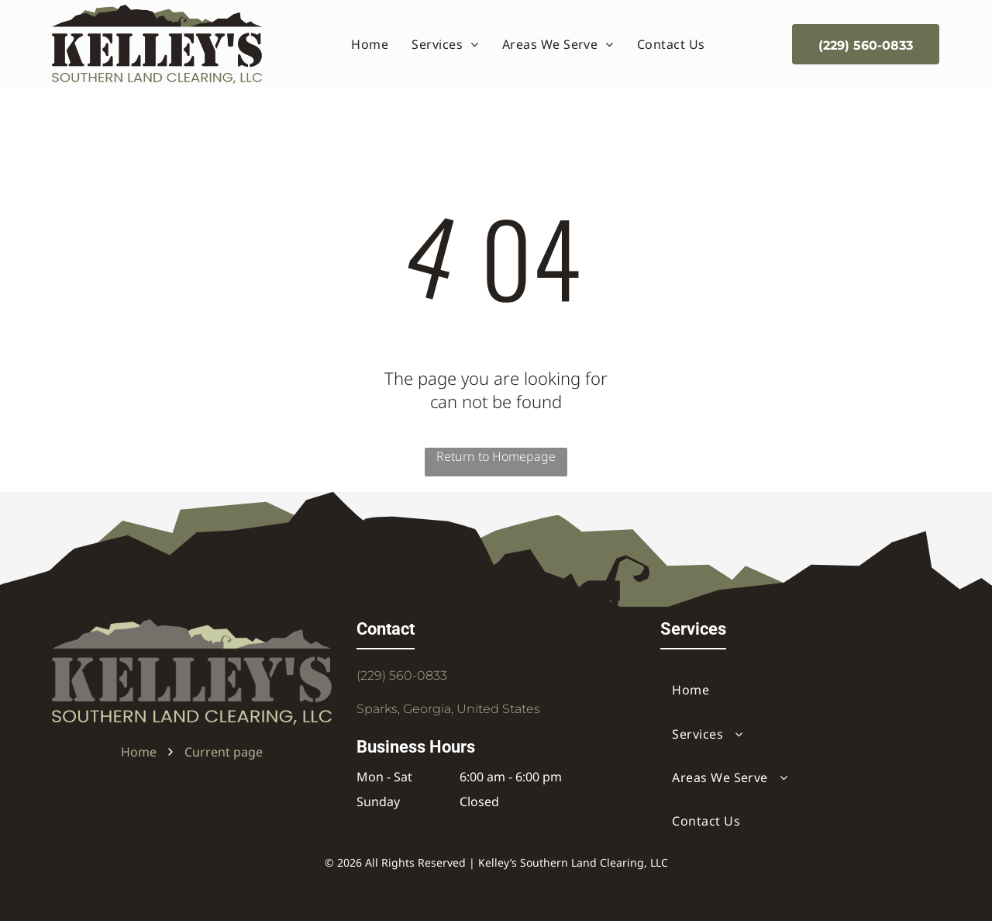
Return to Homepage (496, 456)
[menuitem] (369, 44)
